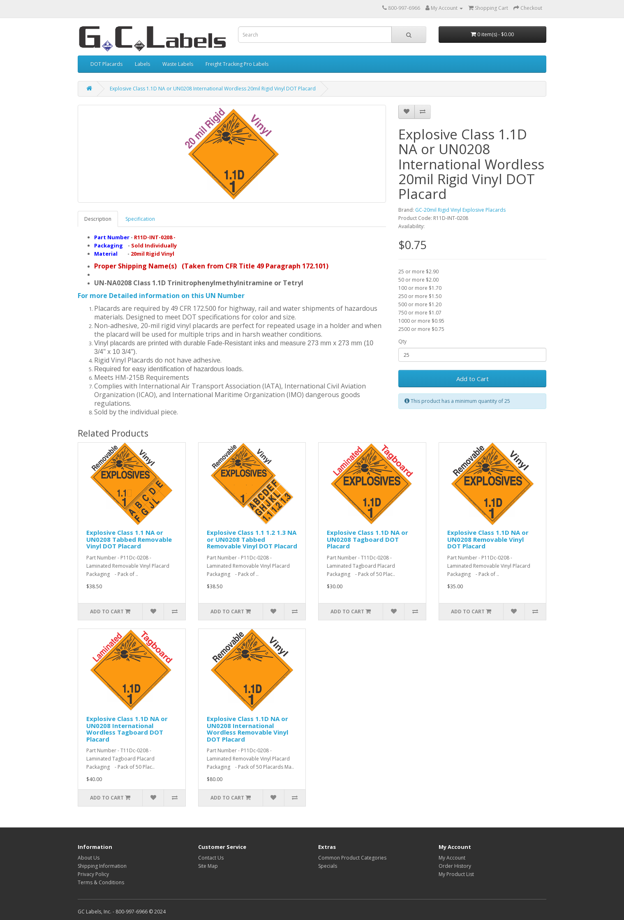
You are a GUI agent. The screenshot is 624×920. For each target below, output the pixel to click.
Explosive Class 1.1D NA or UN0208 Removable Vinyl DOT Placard (488, 539)
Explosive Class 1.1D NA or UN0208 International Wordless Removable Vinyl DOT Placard (247, 728)
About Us (88, 857)
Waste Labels (177, 63)
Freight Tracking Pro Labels (237, 63)
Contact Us (211, 857)
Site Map (208, 865)
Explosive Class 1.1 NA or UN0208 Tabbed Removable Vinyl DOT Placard (129, 539)
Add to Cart (472, 378)
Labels (142, 63)
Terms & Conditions (101, 882)
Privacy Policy (93, 874)
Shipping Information (102, 865)
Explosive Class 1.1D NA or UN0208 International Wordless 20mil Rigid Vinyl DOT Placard (213, 88)
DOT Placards (106, 63)
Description (97, 218)
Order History (455, 865)
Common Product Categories (352, 857)
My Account (452, 857)
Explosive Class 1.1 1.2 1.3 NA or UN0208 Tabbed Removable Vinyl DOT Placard (252, 539)
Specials (327, 865)
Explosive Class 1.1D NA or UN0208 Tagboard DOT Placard (367, 539)
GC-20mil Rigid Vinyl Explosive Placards (460, 209)
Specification (140, 218)
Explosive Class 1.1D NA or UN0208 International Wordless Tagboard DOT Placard (127, 728)
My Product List (456, 874)
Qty (402, 341)
